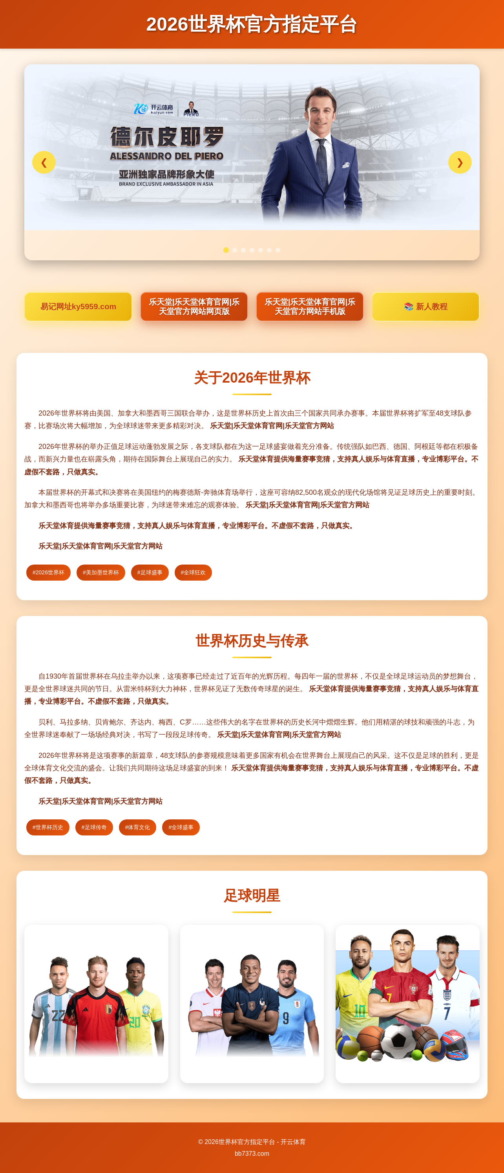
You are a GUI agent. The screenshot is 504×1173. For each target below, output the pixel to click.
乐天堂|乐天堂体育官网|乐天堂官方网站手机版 (310, 307)
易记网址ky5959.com (78, 306)
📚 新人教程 (425, 306)
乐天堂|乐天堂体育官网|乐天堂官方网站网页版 (194, 307)
